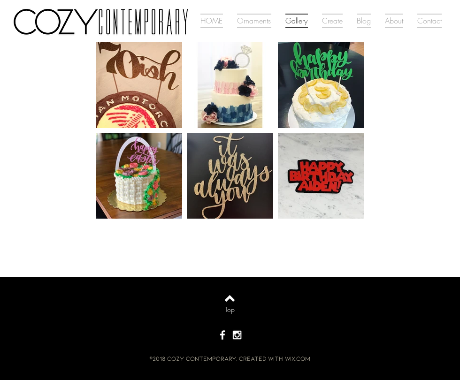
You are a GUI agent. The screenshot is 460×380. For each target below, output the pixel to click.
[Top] (230, 309)
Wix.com (297, 358)
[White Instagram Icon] (237, 335)
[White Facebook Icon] (222, 335)
